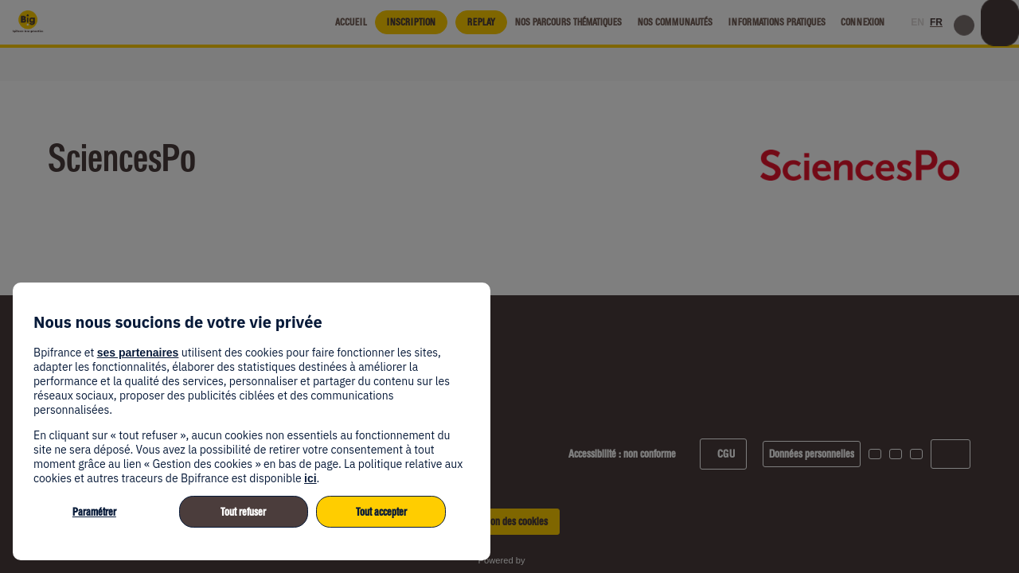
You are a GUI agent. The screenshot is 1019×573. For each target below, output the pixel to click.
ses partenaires (138, 352)
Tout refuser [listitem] (243, 512)
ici (310, 478)
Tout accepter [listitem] (381, 512)
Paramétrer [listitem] (94, 512)
